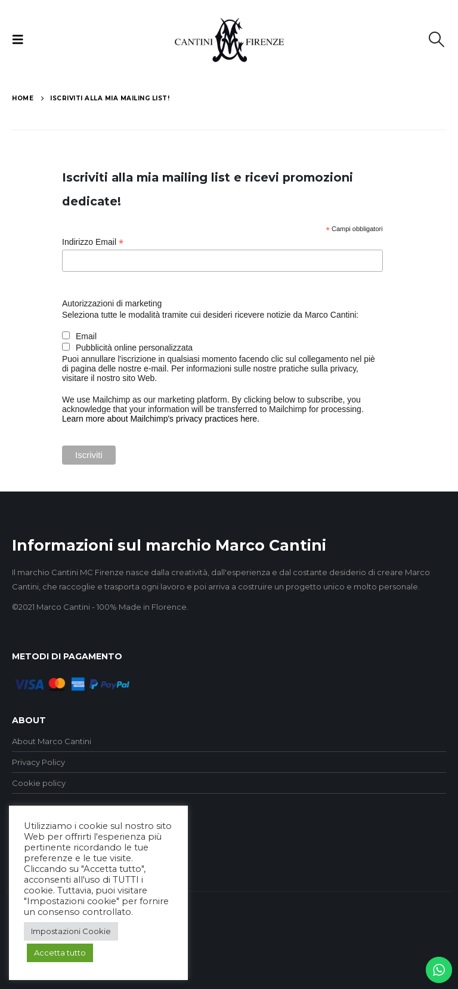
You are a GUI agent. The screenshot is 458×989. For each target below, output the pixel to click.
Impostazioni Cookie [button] (71, 931)
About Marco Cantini (51, 741)
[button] (21, 39)
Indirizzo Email (92, 242)
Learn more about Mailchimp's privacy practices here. (160, 418)
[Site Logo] (229, 39)
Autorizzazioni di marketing (112, 303)
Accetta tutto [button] (60, 952)
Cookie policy (39, 783)
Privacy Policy (38, 762)
